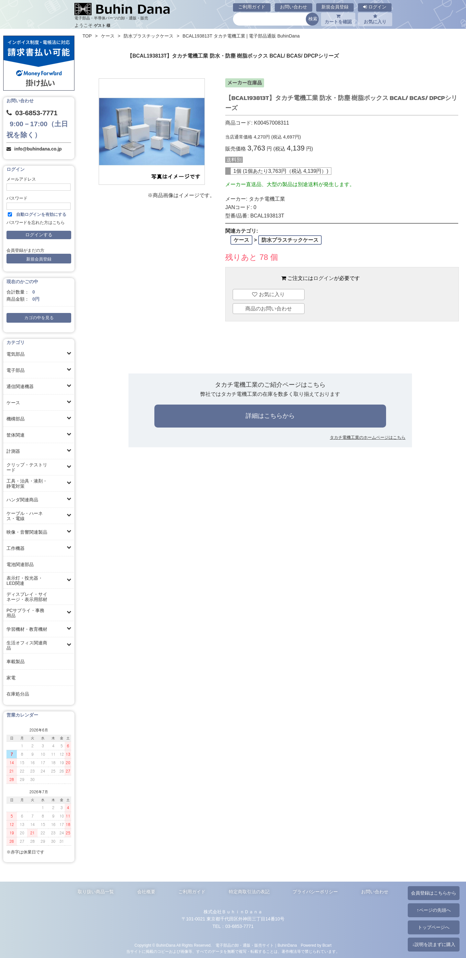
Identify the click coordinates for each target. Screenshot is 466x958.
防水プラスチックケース (148, 36)
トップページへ (433, 927)
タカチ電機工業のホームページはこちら (367, 437)
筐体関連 (15, 435)
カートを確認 (338, 19)
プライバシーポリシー (315, 891)
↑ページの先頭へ (433, 910)
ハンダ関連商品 (22, 499)
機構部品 (15, 418)
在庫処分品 (17, 693)
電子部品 (15, 370)
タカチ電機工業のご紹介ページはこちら (270, 384)
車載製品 (15, 661)
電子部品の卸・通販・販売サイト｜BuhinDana (256, 945)
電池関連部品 (20, 564)
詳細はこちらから (270, 415)
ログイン (374, 6)
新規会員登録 (335, 6)
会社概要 (146, 891)
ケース (13, 402)
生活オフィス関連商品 (26, 645)
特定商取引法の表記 (249, 891)
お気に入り (375, 19)
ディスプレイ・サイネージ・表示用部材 (26, 597)
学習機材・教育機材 (26, 629)
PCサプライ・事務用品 (25, 613)
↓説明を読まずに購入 (433, 944)
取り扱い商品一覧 (96, 891)
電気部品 (15, 354)
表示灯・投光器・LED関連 (24, 580)
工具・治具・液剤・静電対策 (26, 483)
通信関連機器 (20, 386)
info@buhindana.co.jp (38, 148)
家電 (11, 677)
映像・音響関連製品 (26, 532)
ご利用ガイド (251, 6)
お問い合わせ (293, 6)
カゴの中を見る (39, 318)
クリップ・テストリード (26, 467)
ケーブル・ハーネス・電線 (24, 516)
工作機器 (15, 548)
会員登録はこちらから (433, 893)
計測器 (13, 451)
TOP (87, 36)
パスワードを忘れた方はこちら (35, 222)
